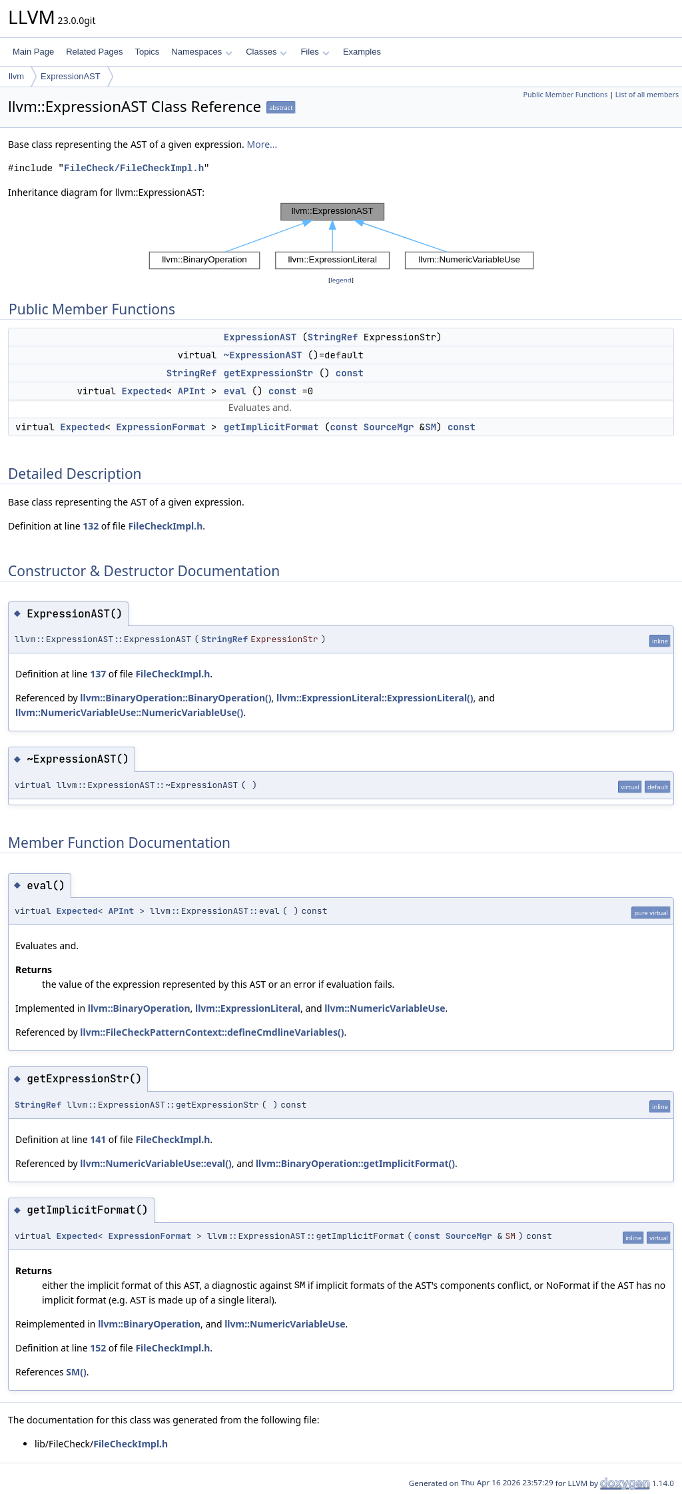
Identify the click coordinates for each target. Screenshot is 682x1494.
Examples (362, 52)
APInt (192, 391)
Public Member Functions (565, 94)
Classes (266, 52)
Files (314, 52)
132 (91, 526)
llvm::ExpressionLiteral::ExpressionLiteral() (375, 697)
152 (98, 1347)
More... (261, 144)
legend (341, 280)
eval (235, 391)
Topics (147, 52)
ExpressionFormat (160, 427)
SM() (76, 1371)
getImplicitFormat (271, 427)
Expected (144, 391)
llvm (16, 76)
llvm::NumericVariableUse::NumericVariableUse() (129, 712)
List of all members (647, 94)
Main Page (33, 52)
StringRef (333, 337)
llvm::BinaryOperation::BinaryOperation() (175, 697)
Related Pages (94, 52)
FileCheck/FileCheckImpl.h (134, 168)
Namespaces (201, 52)
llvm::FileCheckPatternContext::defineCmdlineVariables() (212, 1032)
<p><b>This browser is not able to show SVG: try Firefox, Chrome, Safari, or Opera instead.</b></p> (341, 236)
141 (98, 1139)
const (350, 373)
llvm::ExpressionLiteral (247, 1008)
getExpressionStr (268, 373)
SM (430, 427)
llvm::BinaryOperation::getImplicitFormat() (355, 1163)
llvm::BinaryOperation (139, 1008)
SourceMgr (389, 427)
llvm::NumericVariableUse (384, 1008)
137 (98, 673)
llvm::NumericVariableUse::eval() (155, 1163)
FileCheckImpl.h (165, 526)
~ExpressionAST (263, 355)
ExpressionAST (71, 76)
